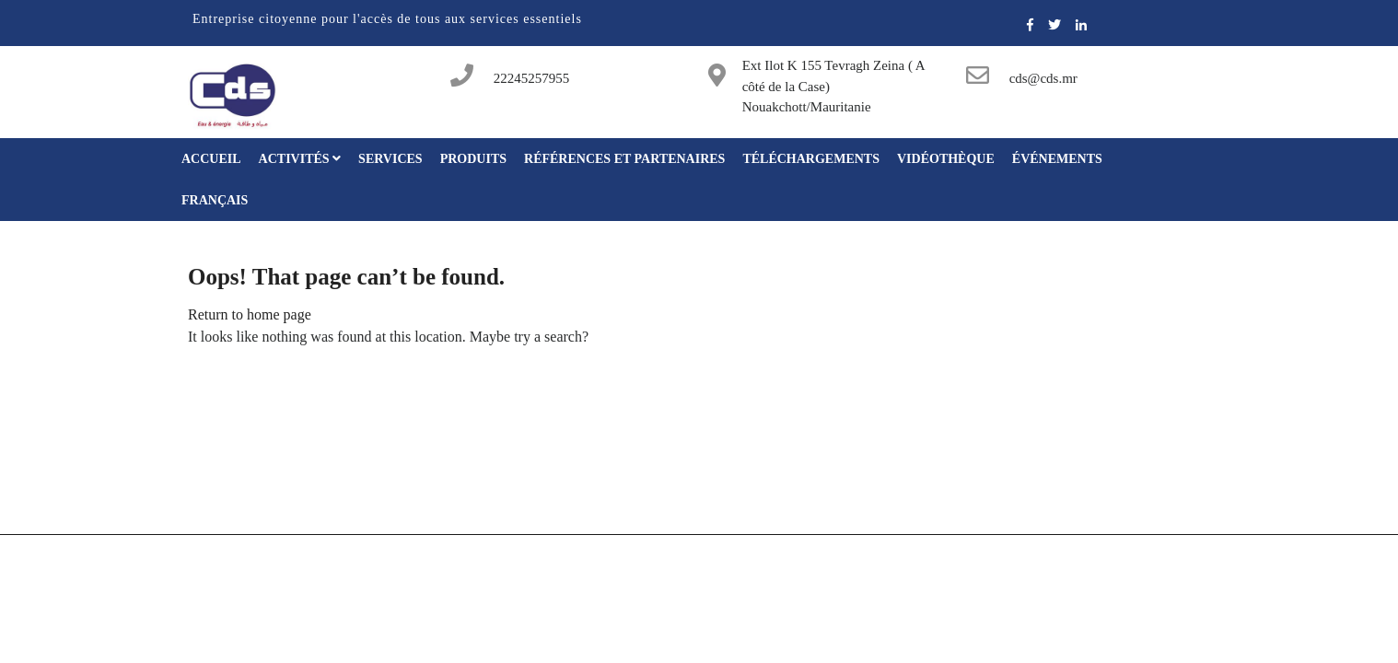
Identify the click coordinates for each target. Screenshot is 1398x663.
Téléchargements (811, 159)
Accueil (211, 159)
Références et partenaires (624, 159)
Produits (473, 159)
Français (214, 200)
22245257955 (532, 78)
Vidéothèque (946, 159)
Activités (300, 159)
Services (390, 159)
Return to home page (249, 314)
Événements (1057, 159)
